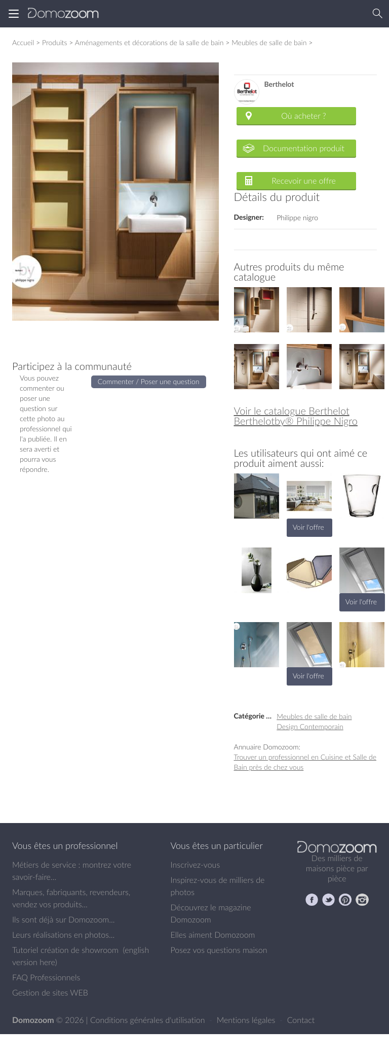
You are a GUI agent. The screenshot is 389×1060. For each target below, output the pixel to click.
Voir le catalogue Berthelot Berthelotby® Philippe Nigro (296, 416)
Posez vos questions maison (219, 949)
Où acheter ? (303, 115)
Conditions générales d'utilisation (148, 1019)
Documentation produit (303, 148)
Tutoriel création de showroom (65, 949)
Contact (301, 1019)
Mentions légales (247, 1019)
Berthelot (279, 84)
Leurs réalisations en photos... (63, 934)
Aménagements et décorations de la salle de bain (149, 42)
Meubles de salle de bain (268, 42)
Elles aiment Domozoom (213, 934)
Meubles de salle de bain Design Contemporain (314, 721)
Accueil (23, 42)
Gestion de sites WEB (50, 992)
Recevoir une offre (303, 180)
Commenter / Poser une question (149, 381)
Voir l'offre (308, 527)
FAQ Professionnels (46, 977)
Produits (54, 42)
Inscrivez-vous (195, 864)
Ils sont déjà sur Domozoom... (63, 919)
